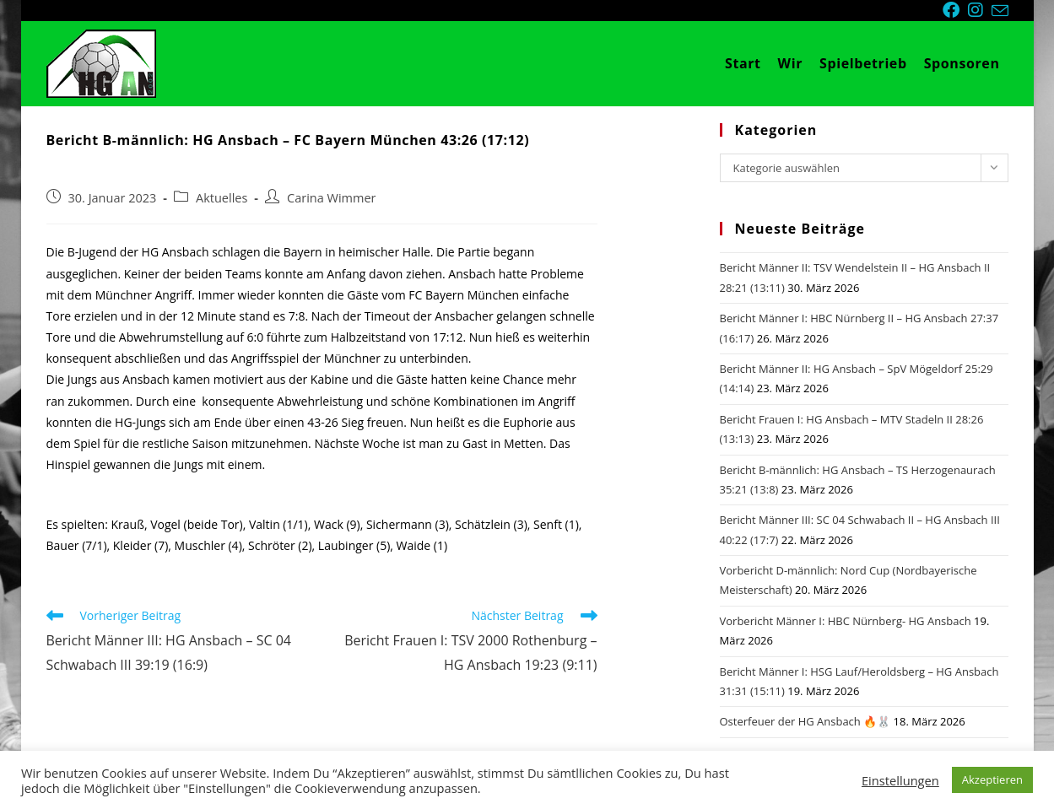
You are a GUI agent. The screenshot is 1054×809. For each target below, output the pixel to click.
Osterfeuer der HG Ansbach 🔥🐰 (805, 721)
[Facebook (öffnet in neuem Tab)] (955, 10)
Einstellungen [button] (900, 780)
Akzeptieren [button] (992, 779)
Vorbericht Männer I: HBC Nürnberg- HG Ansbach (845, 620)
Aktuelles (221, 198)
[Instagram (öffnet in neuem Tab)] (980, 10)
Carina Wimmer (331, 198)
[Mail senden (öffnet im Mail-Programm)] (1000, 11)
